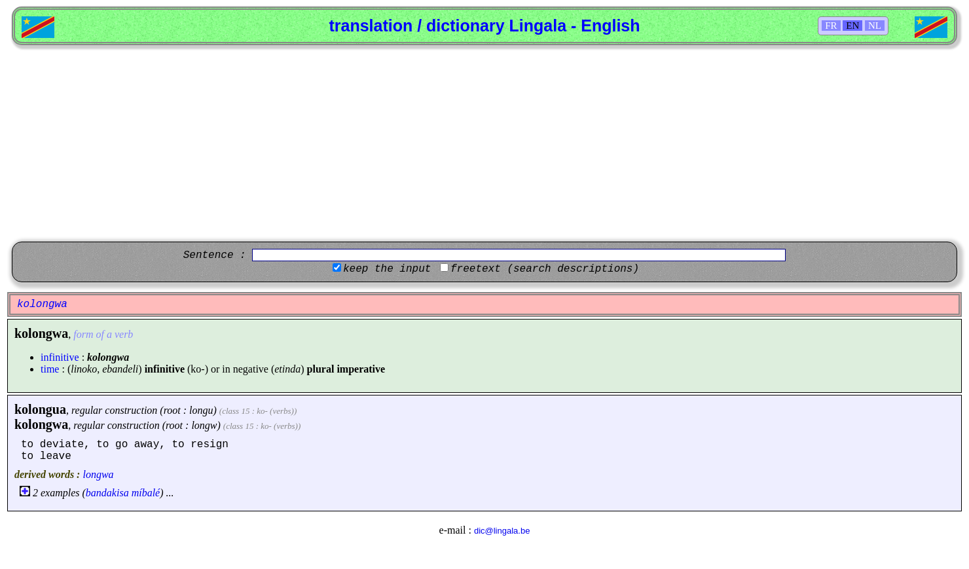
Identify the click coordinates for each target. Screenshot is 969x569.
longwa (97, 474)
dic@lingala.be (502, 531)
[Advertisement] (484, 143)
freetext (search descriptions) (544, 269)
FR (831, 25)
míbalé (146, 492)
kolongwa (41, 424)
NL (874, 25)
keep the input (387, 269)
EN (852, 25)
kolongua (40, 409)
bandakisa (107, 492)
